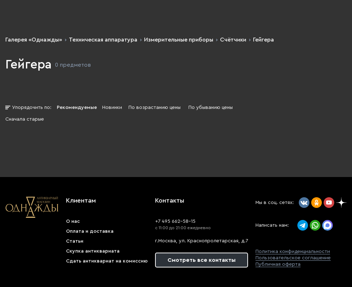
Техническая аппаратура (103, 40)
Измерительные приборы (178, 40)
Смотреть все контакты (201, 260)
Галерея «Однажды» (33, 40)
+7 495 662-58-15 (175, 221)
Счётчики (233, 40)
